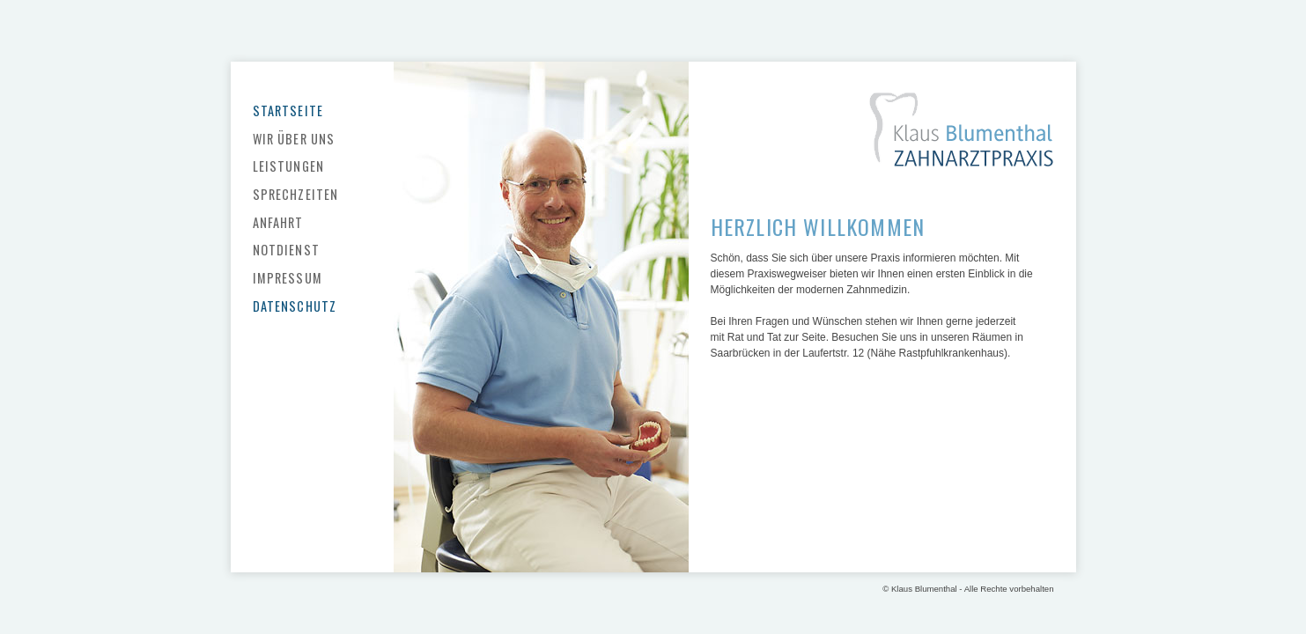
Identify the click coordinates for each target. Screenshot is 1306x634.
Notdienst (286, 249)
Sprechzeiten (296, 194)
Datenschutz (295, 306)
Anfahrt (278, 222)
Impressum (287, 278)
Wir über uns (294, 138)
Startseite (288, 110)
